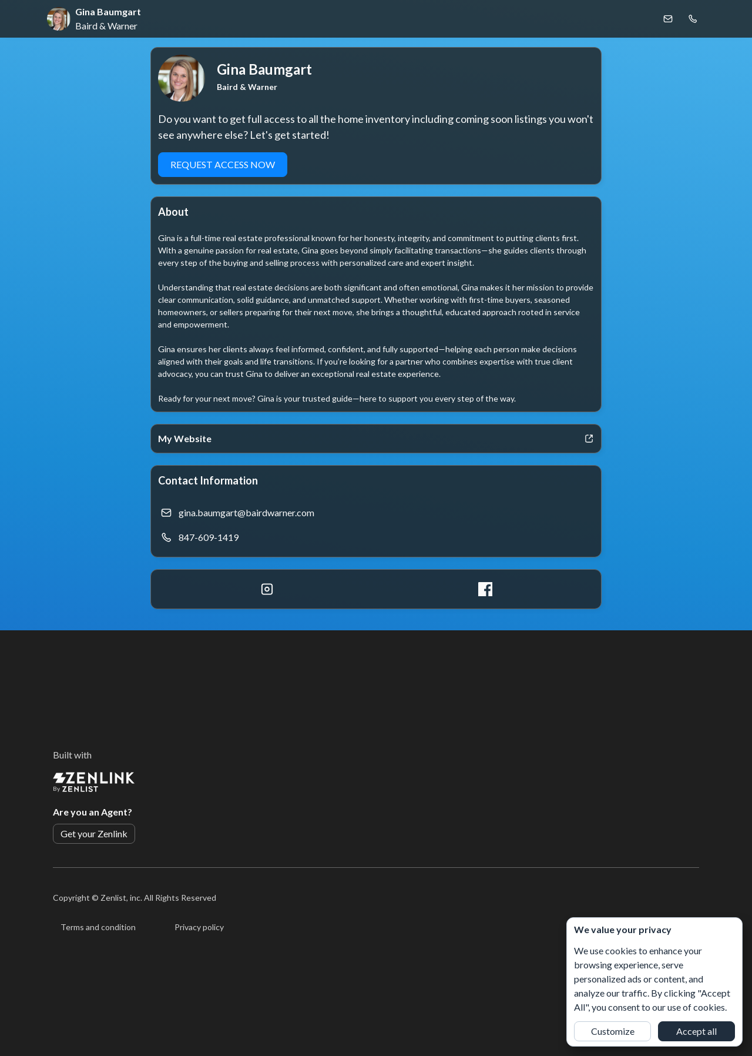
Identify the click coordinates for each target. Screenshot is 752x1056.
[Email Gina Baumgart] (668, 19)
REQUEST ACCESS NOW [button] (222, 164)
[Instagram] (267, 589)
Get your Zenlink (94, 833)
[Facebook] (485, 589)
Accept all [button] (696, 1031)
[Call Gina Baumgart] (692, 19)
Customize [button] (612, 1031)
